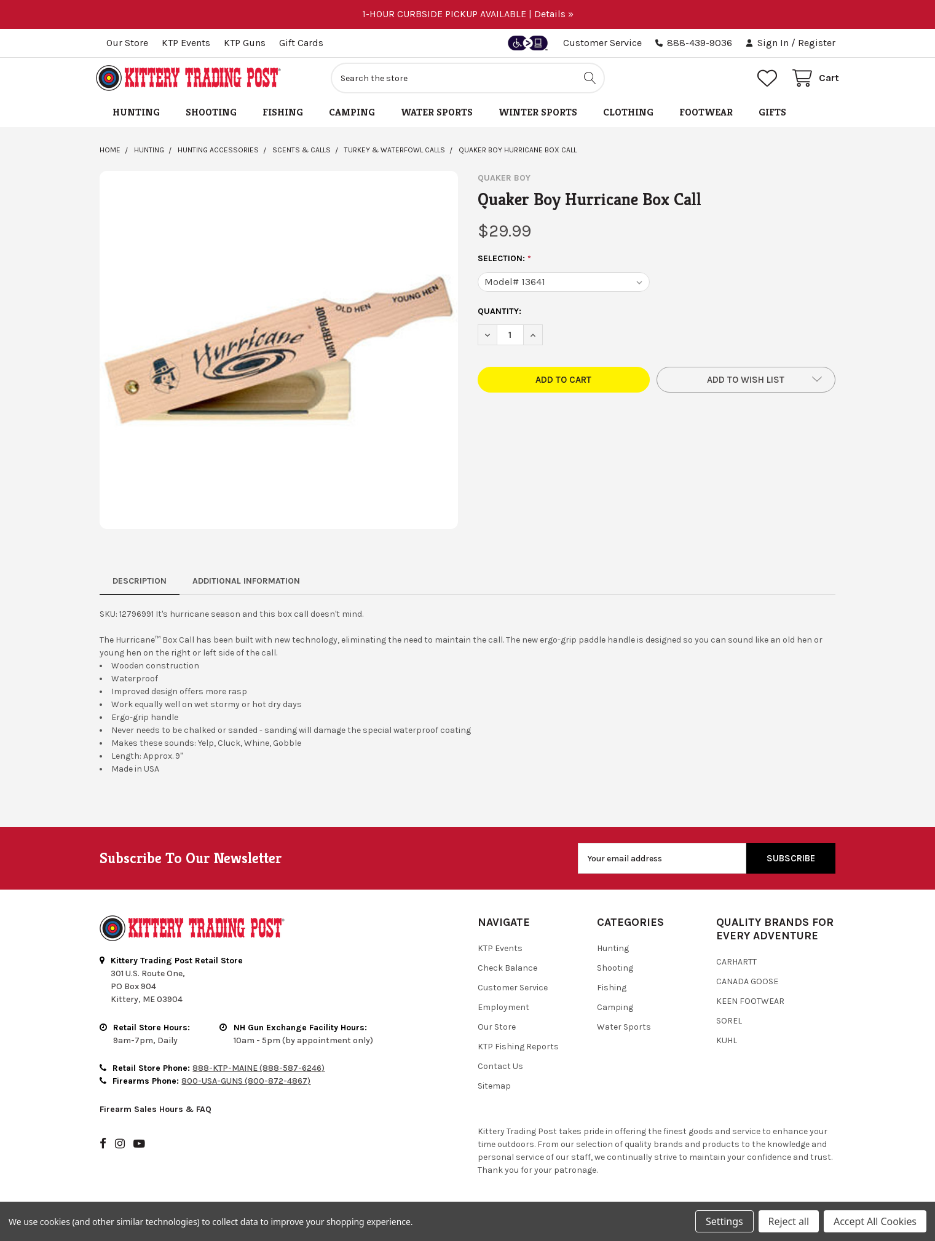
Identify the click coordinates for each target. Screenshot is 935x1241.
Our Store (127, 43)
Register (816, 43)
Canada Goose (747, 985)
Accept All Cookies (875, 1221)
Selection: (505, 262)
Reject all (788, 1221)
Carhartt (736, 965)
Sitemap (494, 1089)
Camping (352, 115)
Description (139, 584)
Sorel (729, 1024)
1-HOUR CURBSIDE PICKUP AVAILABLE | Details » (468, 14)
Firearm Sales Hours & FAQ (155, 1112)
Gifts (772, 115)
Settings (724, 1221)
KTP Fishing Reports (518, 1050)
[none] (279, 353)
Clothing (628, 115)
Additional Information (246, 584)
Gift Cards (301, 43)
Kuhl (726, 1044)
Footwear (706, 115)
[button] (746, 383)
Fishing (282, 115)
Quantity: (499, 315)
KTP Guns (245, 43)
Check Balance (507, 971)
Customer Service (602, 43)
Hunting (136, 115)
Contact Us (500, 1070)
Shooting (211, 115)
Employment (503, 1011)
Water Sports (437, 115)
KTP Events (186, 43)
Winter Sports (538, 115)
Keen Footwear (750, 1005)
